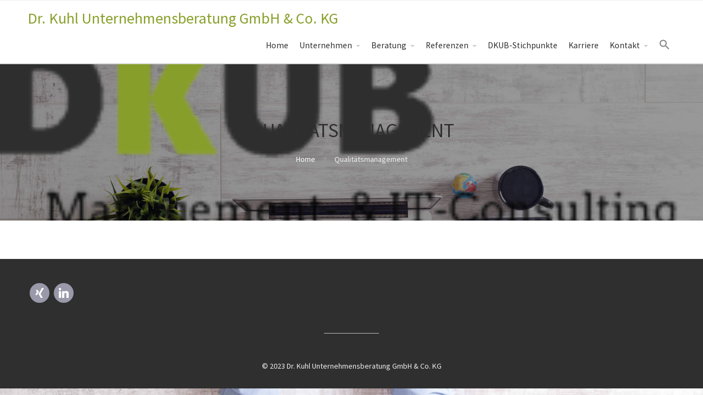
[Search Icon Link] (665, 45)
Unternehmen (325, 45)
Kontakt (625, 45)
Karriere (583, 45)
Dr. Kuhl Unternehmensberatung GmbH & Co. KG (182, 18)
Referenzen (447, 45)
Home (277, 45)
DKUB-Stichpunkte (522, 45)
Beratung (388, 45)
